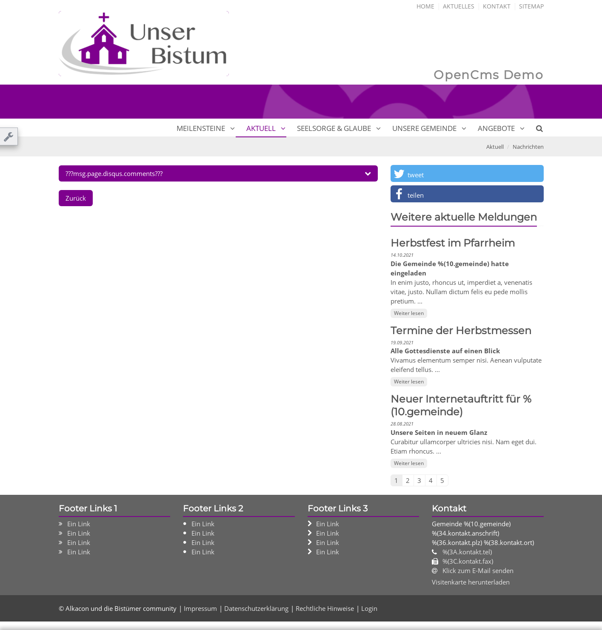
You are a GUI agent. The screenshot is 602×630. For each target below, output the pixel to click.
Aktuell (261, 127)
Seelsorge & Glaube (334, 127)
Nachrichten (528, 146)
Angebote (496, 127)
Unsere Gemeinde (424, 127)
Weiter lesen (409, 312)
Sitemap (531, 5)
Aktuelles (458, 5)
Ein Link (78, 523)
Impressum (73, 620)
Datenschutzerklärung (248, 591)
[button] (467, 172)
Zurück (76, 197)
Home (425, 5)
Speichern (440, 609)
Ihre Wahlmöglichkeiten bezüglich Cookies (158, 548)
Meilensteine (201, 127)
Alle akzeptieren (508, 609)
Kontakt (497, 5)
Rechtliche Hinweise (187, 620)
